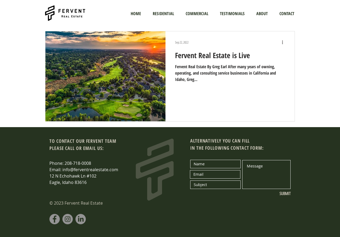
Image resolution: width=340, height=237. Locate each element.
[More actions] (284, 42)
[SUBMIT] (273, 194)
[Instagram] (67, 219)
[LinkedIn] (80, 219)
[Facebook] (54, 219)
